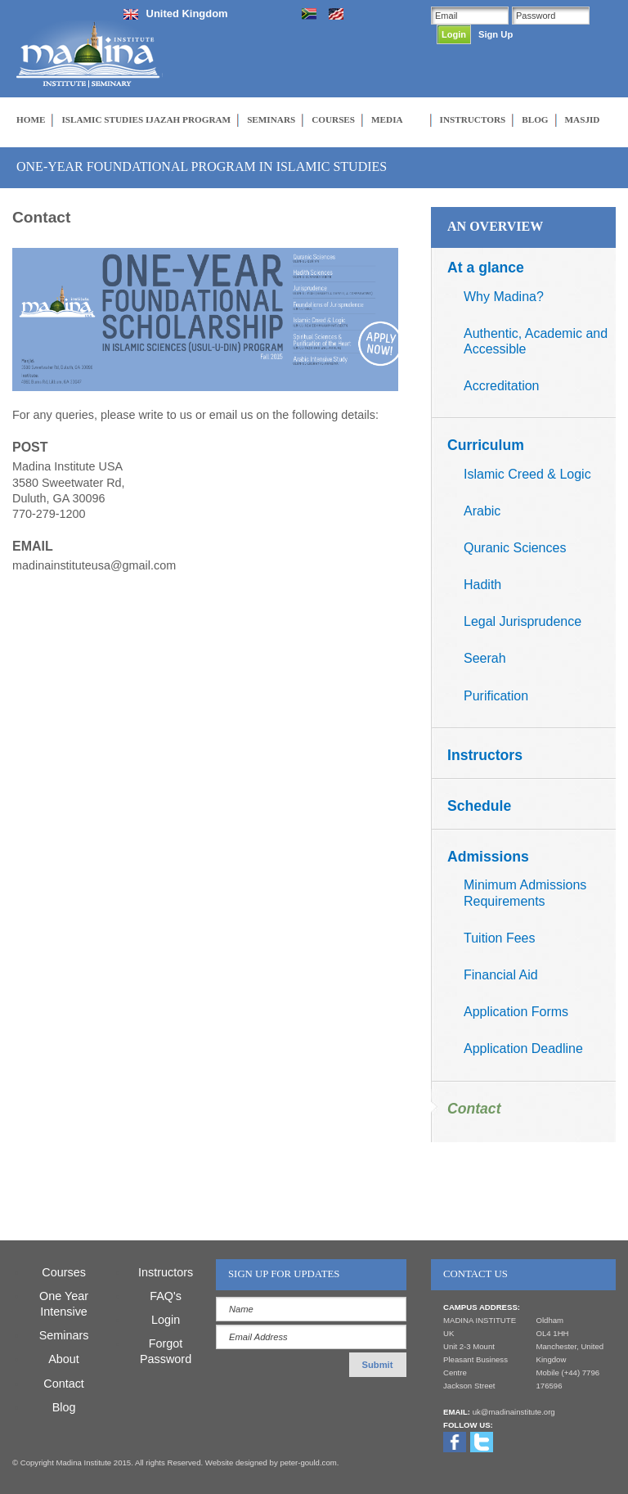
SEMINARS (271, 119)
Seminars (64, 1335)
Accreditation (502, 386)
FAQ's (166, 1296)
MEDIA (387, 119)
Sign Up (495, 34)
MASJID (582, 119)
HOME (30, 119)
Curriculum (485, 445)
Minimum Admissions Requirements (525, 892)
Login (165, 1319)
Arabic (482, 511)
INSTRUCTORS (473, 119)
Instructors (485, 755)
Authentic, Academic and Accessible (536, 341)
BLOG (535, 119)
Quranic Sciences (515, 548)
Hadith (482, 585)
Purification (496, 696)
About (63, 1359)
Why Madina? (504, 297)
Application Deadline (523, 1048)
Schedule (479, 806)
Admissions (488, 856)
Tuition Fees (499, 938)
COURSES (333, 119)
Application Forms (516, 1012)
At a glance (485, 267)
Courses (64, 1272)
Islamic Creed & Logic (527, 474)
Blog (64, 1407)
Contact (474, 1108)
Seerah (485, 658)
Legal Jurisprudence (522, 621)
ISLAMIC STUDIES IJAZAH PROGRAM (146, 119)
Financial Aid (501, 975)
